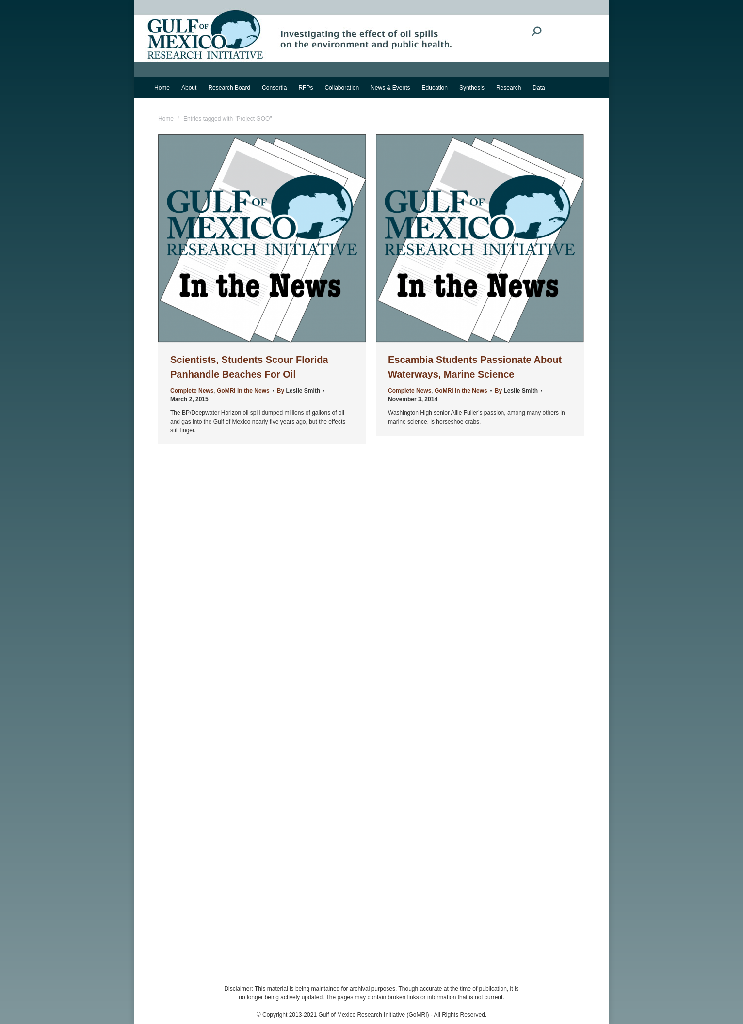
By (298, 390)
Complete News (191, 390)
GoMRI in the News (243, 390)
